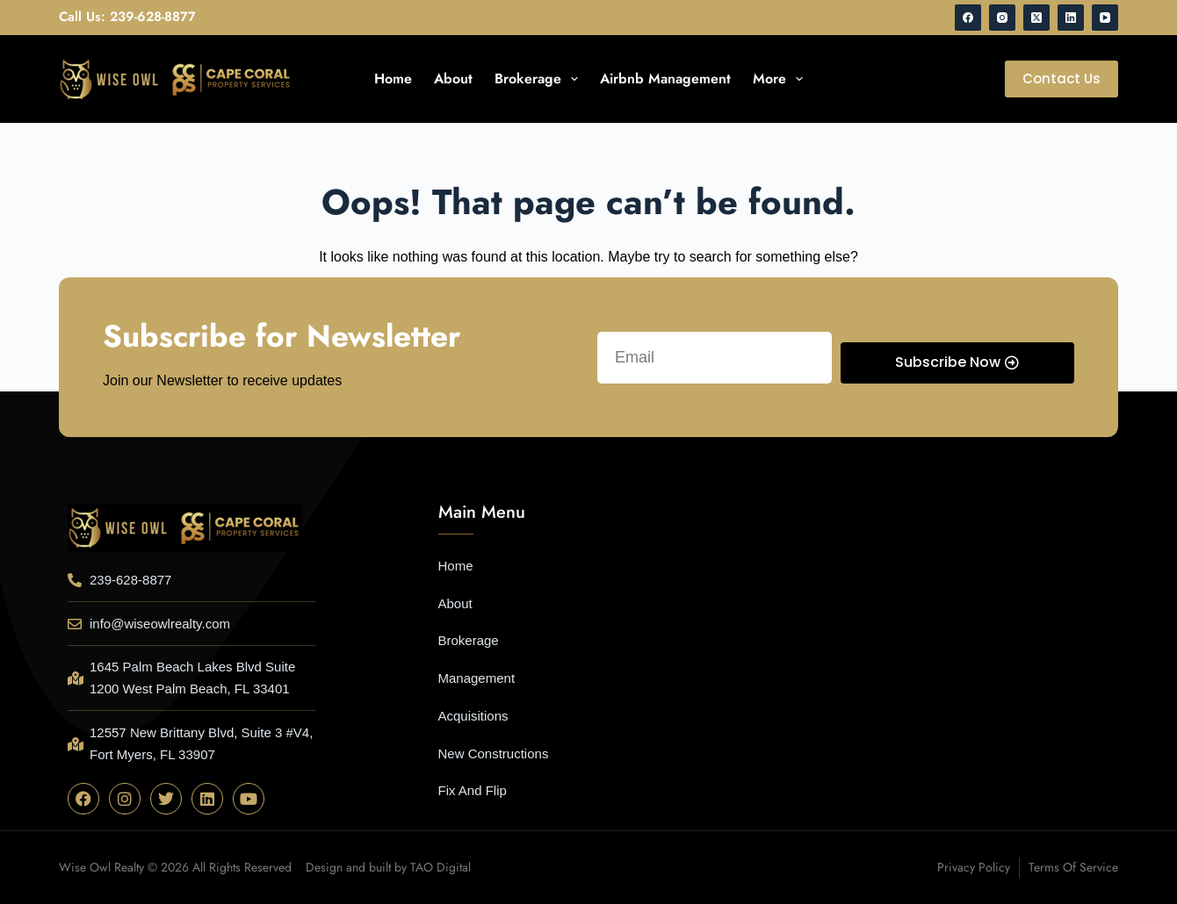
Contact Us (1061, 78)
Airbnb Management (665, 78)
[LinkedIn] (1071, 17)
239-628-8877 (153, 16)
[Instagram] (1002, 17)
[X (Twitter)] (1036, 17)
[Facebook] (968, 17)
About (453, 78)
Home (393, 78)
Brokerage (540, 79)
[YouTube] (1105, 17)
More (781, 79)
